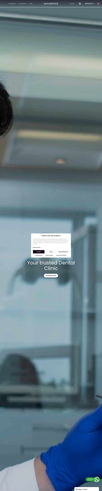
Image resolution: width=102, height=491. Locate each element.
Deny (51, 252)
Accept (39, 252)
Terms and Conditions (61, 255)
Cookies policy (39, 255)
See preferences (63, 252)
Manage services (36, 247)
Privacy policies (49, 255)
